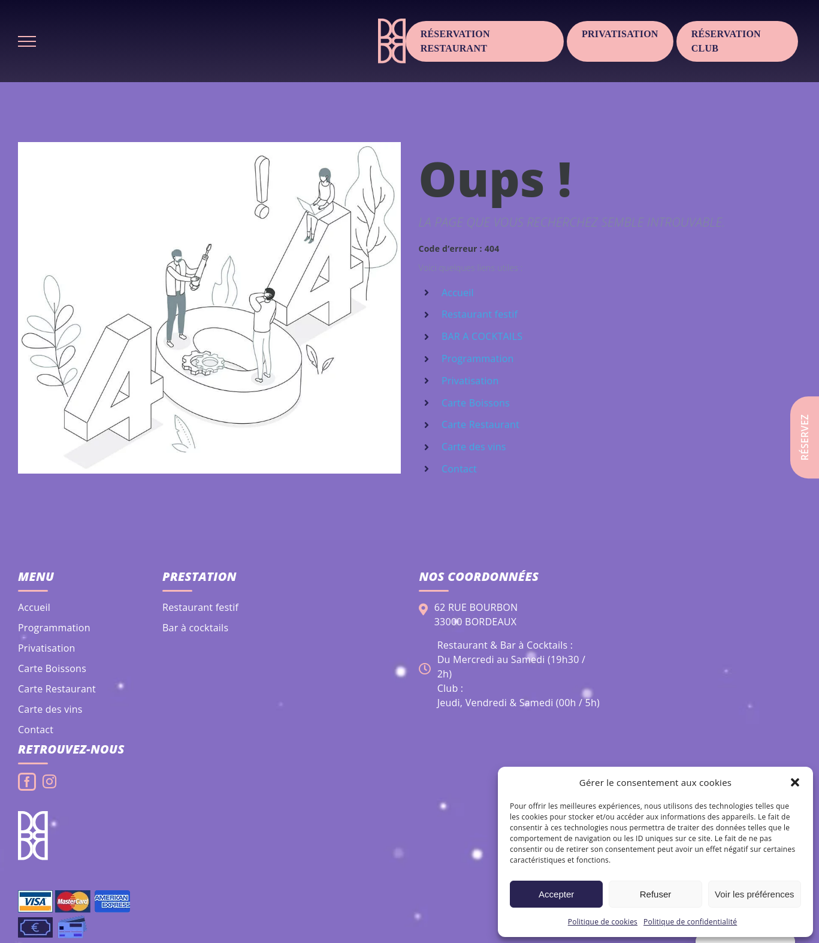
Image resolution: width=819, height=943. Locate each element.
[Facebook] (27, 782)
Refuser (656, 894)
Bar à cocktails (195, 627)
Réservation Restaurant (455, 41)
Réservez (804, 437)
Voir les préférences (754, 894)
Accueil (458, 292)
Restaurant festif (480, 314)
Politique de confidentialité (690, 922)
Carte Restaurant (480, 424)
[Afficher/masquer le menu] (27, 41)
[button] (795, 782)
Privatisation (620, 34)
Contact (459, 468)
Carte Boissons (476, 402)
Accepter (556, 894)
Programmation (478, 358)
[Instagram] (49, 781)
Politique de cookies (602, 922)
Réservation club (726, 41)
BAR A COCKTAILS (482, 336)
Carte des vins (474, 446)
